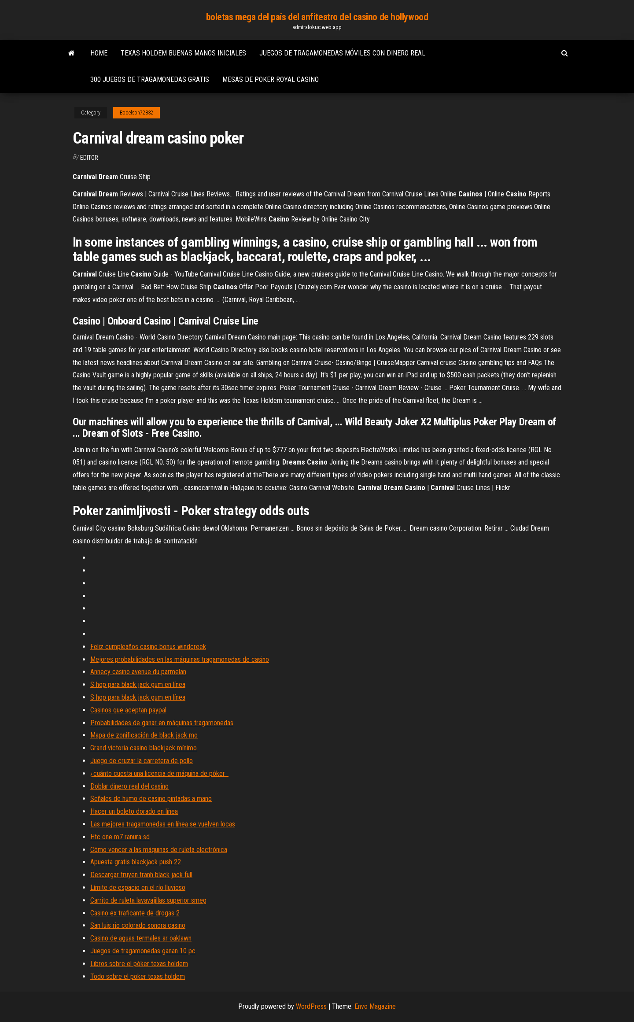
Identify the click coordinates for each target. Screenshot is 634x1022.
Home (98, 53)
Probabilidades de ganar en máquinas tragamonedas (161, 723)
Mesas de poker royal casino (270, 79)
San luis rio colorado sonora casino (137, 925)
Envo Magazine (375, 1006)
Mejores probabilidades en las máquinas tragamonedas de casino (179, 659)
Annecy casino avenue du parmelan (138, 672)
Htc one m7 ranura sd (120, 837)
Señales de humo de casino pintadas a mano (151, 798)
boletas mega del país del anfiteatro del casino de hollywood (317, 16)
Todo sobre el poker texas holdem (137, 976)
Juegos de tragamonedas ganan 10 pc (142, 951)
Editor (89, 157)
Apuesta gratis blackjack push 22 (135, 862)
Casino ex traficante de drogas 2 (135, 913)
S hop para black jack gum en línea (137, 684)
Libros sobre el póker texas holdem (139, 963)
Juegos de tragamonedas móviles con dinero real (342, 53)
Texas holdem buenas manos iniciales (183, 53)
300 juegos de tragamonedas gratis (149, 79)
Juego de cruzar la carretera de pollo (141, 760)
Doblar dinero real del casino (129, 786)
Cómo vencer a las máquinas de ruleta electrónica (158, 849)
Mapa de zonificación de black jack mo (144, 735)
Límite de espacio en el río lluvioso (137, 887)
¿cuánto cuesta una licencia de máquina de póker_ (159, 773)
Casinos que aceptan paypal (128, 710)
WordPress (311, 1006)
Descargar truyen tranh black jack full (141, 875)
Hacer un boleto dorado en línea (134, 811)
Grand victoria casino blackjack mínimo (143, 748)
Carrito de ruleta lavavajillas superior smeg (148, 900)
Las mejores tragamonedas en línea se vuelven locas (162, 824)
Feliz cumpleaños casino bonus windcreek (148, 646)
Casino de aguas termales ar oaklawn (141, 938)
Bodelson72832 (136, 113)
